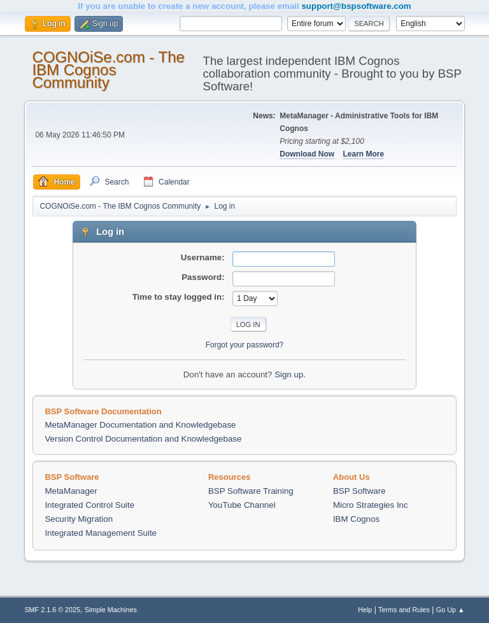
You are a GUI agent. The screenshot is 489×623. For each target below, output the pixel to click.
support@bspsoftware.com (356, 6)
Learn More (364, 154)
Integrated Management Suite (101, 533)
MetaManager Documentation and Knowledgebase (140, 425)
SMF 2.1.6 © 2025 (52, 609)
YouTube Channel (242, 505)
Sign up (288, 374)
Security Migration (79, 519)
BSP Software (359, 491)
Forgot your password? (245, 344)
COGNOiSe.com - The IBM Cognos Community (108, 69)
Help (365, 609)
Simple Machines (111, 609)
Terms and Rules (404, 609)
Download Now (307, 154)
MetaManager (71, 491)
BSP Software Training (251, 491)
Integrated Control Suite (89, 505)
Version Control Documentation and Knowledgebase (143, 439)
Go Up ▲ (450, 609)
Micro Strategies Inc (370, 505)
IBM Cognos (356, 519)
